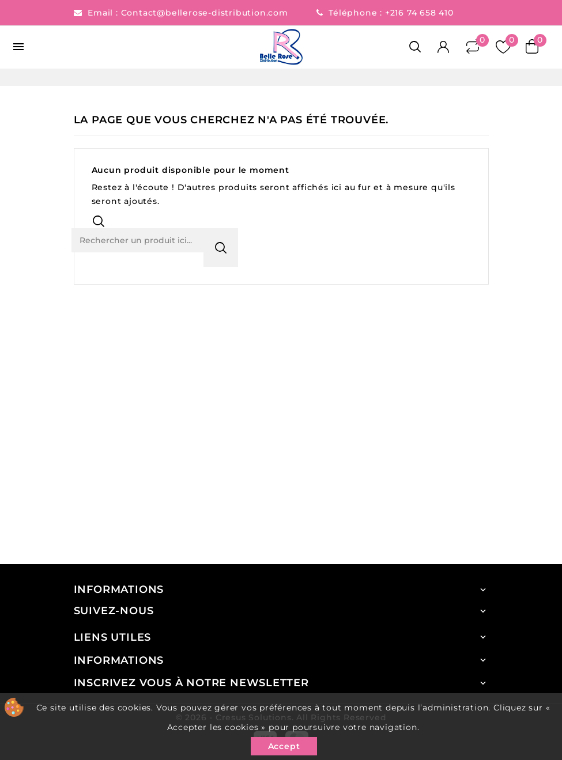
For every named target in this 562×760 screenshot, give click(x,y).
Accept (284, 746)
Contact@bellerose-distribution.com (206, 12)
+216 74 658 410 (419, 12)
